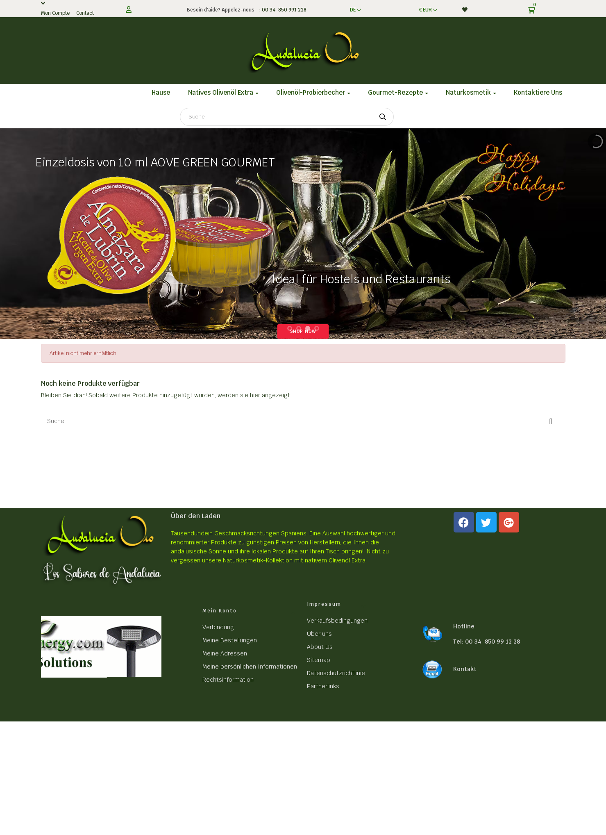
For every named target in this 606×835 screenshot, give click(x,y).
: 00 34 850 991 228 (281, 10)
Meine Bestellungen (229, 640)
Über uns (319, 633)
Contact (85, 13)
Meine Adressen (224, 653)
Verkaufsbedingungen (337, 620)
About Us (320, 647)
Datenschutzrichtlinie (336, 673)
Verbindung (218, 627)
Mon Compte (55, 13)
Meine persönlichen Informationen (249, 666)
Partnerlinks (323, 686)
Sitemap (318, 660)
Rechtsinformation (228, 679)
